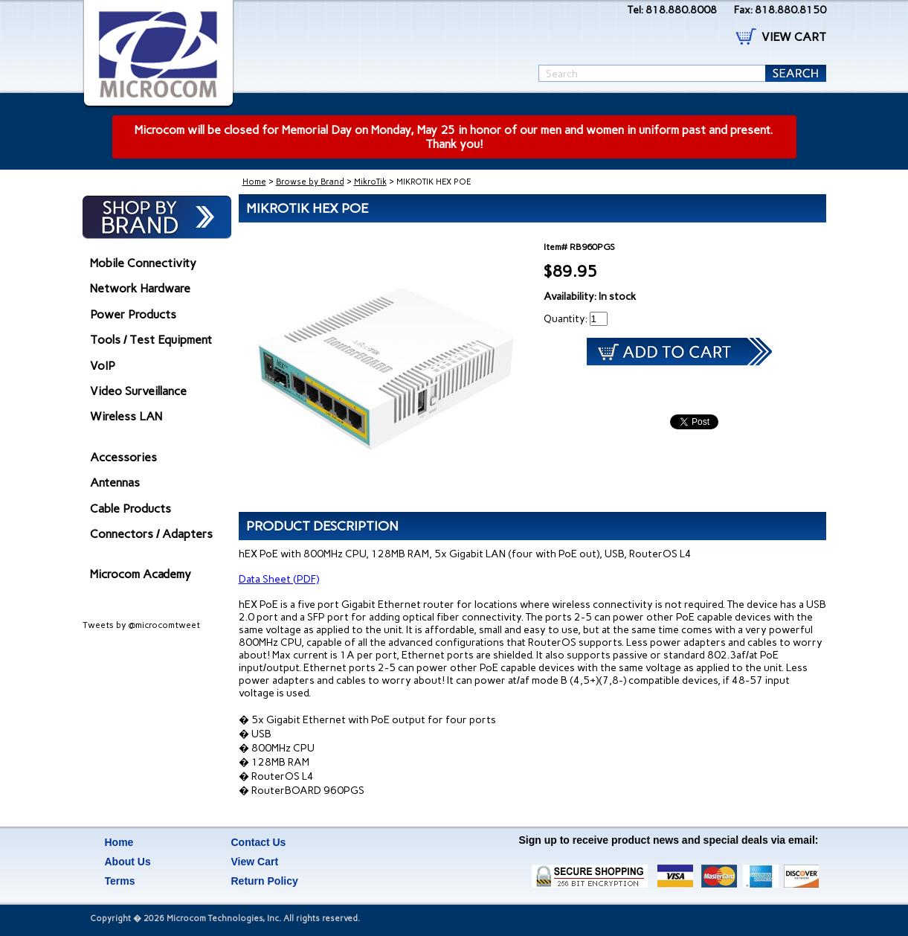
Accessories (123, 457)
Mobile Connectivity (143, 263)
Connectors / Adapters (151, 534)
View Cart (255, 862)
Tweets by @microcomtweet (141, 625)
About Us (128, 862)
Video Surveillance (138, 391)
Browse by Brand (310, 182)
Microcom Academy (140, 574)
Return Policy (264, 881)
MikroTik (370, 182)
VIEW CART (794, 37)
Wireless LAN (126, 416)
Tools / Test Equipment (151, 340)
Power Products (133, 314)
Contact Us (258, 842)
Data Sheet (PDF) (279, 579)
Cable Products (130, 508)
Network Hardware (140, 288)
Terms (120, 881)
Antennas (115, 482)
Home (254, 182)
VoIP (102, 366)
